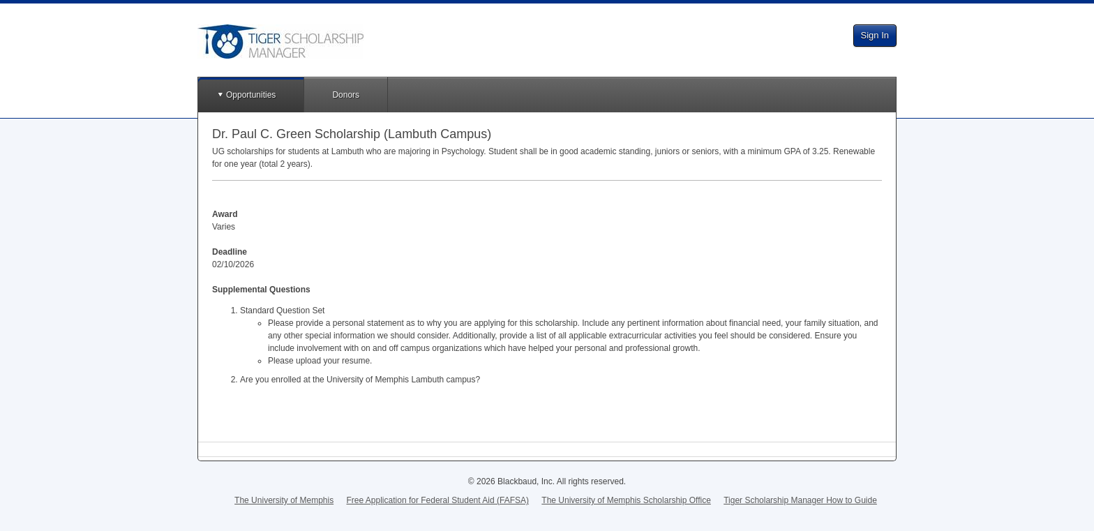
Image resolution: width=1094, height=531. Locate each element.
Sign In (875, 35)
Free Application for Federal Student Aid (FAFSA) (438, 500)
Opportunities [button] (251, 95)
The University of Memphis (284, 500)
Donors (345, 95)
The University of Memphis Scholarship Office (626, 500)
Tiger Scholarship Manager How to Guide (800, 500)
